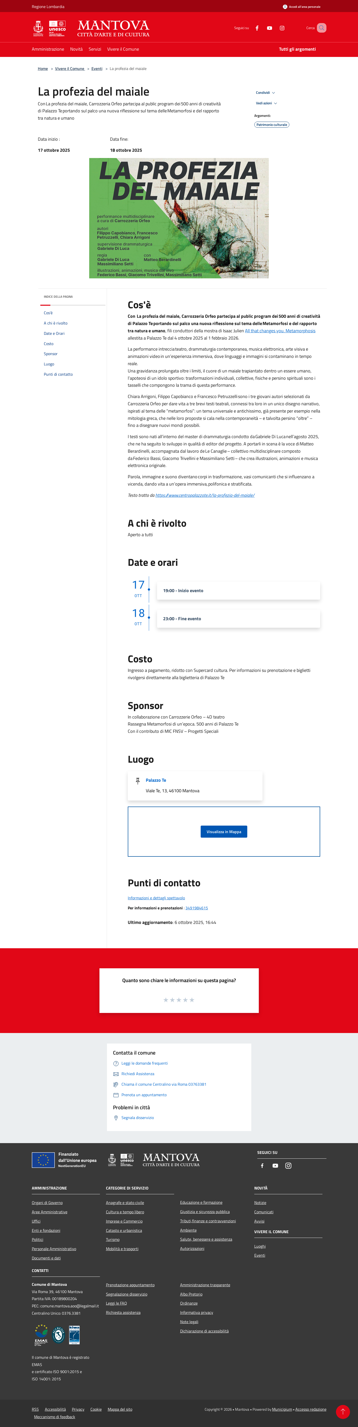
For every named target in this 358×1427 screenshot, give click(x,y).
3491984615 (196, 908)
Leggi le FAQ (116, 1303)
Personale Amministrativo (54, 1249)
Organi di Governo (47, 1203)
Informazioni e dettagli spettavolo (156, 898)
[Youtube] (263, 27)
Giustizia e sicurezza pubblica (205, 1212)
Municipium (282, 1409)
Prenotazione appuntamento (130, 1285)
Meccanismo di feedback (54, 1417)
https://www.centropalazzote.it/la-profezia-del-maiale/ (205, 495)
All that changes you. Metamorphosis (280, 330)
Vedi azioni (267, 103)
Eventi (96, 68)
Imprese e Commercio (124, 1221)
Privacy (78, 1409)
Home (43, 68)
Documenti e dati (46, 1258)
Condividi (266, 93)
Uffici (36, 1221)
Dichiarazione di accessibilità (204, 1331)
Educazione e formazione (201, 1202)
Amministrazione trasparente (205, 1285)
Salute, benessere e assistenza (206, 1239)
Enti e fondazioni (46, 1230)
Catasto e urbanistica (124, 1230)
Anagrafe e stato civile (125, 1203)
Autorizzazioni (192, 1248)
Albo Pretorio (191, 1294)
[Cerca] (320, 28)
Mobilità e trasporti (122, 1249)
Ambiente (188, 1230)
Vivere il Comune (70, 68)
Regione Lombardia (48, 7)
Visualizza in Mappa (224, 832)
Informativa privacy (196, 1312)
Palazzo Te (156, 780)
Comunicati (264, 1212)
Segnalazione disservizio (126, 1294)
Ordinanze (189, 1303)
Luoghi (260, 1246)
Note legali (189, 1322)
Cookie (96, 1409)
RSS (35, 1409)
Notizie (260, 1203)
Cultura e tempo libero (125, 1212)
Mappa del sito (120, 1409)
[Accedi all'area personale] (301, 6)
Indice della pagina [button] (58, 296)
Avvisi (259, 1221)
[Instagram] (276, 27)
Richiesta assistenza (123, 1312)
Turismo (113, 1239)
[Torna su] (343, 1412)
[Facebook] (251, 27)
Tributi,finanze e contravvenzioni (208, 1221)
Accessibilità (55, 1409)
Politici (37, 1239)
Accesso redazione (310, 1409)
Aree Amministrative (49, 1212)
